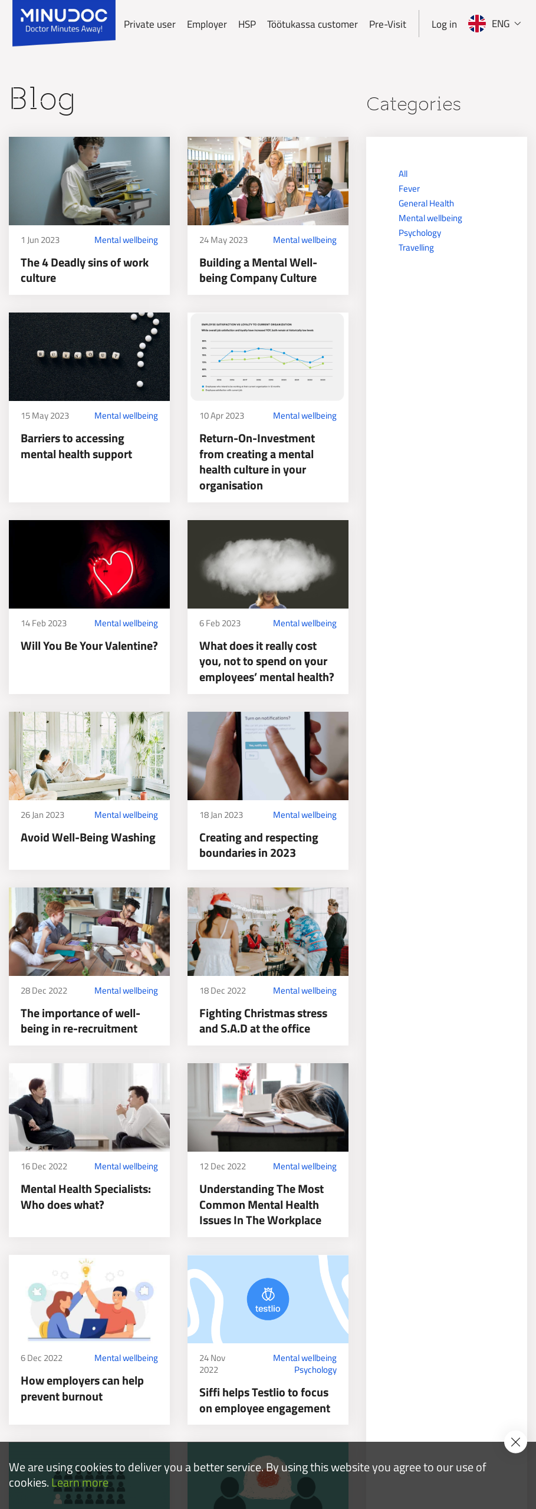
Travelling (416, 247)
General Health (426, 203)
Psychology (315, 1370)
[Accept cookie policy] (515, 1441)
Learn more (79, 1483)
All (403, 173)
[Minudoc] (64, 23)
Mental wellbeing (126, 240)
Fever (409, 188)
